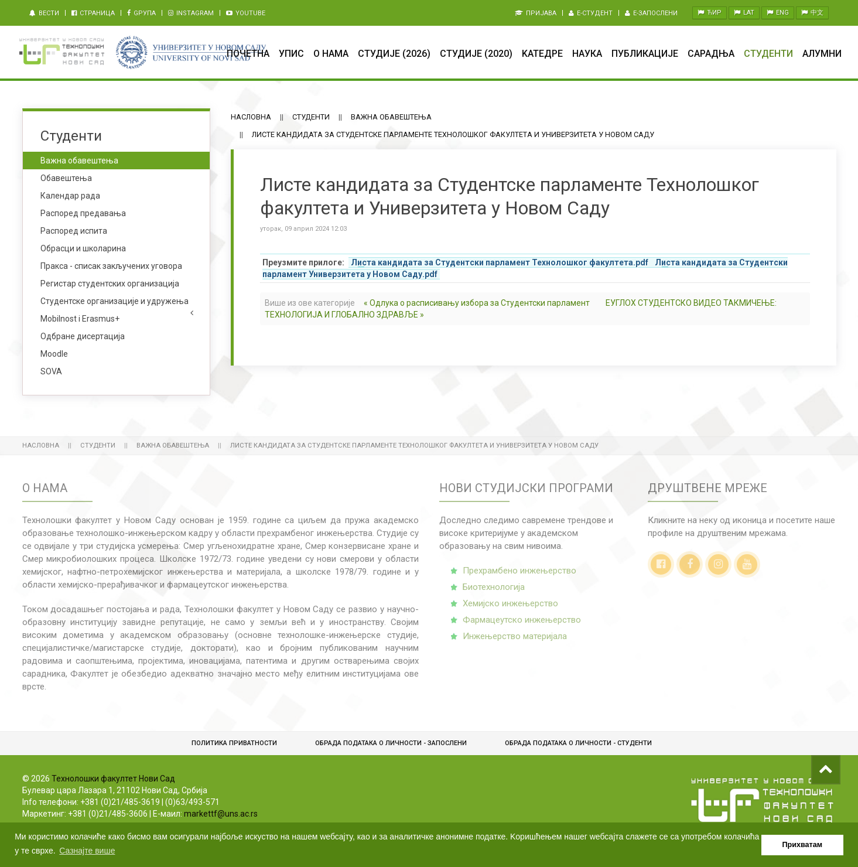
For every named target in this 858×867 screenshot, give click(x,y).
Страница (93, 13)
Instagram (191, 13)
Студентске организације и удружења (114, 301)
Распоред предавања (83, 213)
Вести (44, 13)
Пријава (535, 13)
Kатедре (542, 53)
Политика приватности (234, 743)
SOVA (51, 371)
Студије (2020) (476, 53)
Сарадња (711, 53)
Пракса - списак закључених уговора (111, 266)
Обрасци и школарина (83, 248)
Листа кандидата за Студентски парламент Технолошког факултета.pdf (499, 262)
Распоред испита (73, 230)
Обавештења (66, 178)
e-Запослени (651, 13)
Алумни (822, 53)
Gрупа (141, 13)
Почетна (248, 53)
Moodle (54, 354)
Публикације (644, 53)
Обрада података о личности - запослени (391, 743)
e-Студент (591, 13)
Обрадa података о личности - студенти (578, 743)
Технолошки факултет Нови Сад (113, 778)
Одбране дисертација (82, 336)
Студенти (768, 53)
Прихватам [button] (802, 845)
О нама (330, 53)
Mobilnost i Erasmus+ (79, 318)
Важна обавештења (391, 116)
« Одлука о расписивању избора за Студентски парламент (477, 303)
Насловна (251, 116)
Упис (291, 53)
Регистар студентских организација (109, 283)
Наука (587, 53)
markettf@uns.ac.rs (221, 813)
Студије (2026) (394, 53)
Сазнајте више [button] (87, 850)
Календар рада (70, 195)
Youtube (245, 13)
